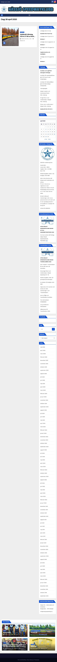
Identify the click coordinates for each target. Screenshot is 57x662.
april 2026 (42, 350)
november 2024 (44, 400)
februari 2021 (43, 539)
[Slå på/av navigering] (29, 15)
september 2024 (44, 406)
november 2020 (44, 549)
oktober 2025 (43, 367)
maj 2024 (42, 420)
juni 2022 (42, 486)
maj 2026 (42, 347)
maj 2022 (42, 489)
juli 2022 (42, 483)
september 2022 (44, 476)
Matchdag (7, 632)
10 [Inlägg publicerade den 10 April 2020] (50, 129)
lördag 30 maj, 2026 (8, 634)
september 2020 (44, 556)
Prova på (34, 632)
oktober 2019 (43, 592)
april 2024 (42, 423)
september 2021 (44, 516)
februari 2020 (43, 579)
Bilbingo (32, 644)
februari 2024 (43, 430)
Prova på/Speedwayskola (35, 630)
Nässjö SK (22, 32)
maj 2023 (42, 459)
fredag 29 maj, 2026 (36, 634)
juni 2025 (42, 380)
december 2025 (44, 360)
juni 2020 (42, 566)
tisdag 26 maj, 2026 (36, 648)
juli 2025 (42, 377)
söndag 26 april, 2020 (26, 38)
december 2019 (44, 586)
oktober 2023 (43, 443)
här (46, 240)
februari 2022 (43, 499)
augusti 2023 (43, 450)
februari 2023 (43, 469)
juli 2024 (42, 413)
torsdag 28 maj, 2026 (9, 648)
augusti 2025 (43, 373)
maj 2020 (42, 569)
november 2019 (44, 589)
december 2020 (44, 546)
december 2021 (44, 506)
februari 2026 (43, 357)
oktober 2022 (43, 473)
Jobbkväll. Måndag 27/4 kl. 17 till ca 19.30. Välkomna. (27, 36)
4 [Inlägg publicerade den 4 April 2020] (52, 126)
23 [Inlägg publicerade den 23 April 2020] (48, 134)
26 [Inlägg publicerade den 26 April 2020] (54, 134)
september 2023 (44, 446)
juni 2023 (42, 456)
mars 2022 (43, 496)
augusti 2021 (43, 519)
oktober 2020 (43, 552)
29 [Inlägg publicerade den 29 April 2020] (46, 136)
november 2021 (44, 509)
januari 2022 (43, 503)
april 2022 (42, 493)
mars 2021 (42, 536)
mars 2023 (43, 466)
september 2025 (44, 370)
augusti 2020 (43, 559)
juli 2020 (42, 562)
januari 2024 (43, 433)
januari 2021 (43, 542)
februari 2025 (43, 393)
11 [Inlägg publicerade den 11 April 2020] (52, 129)
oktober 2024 (43, 403)
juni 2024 (42, 416)
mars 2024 (43, 426)
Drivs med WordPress (22, 659)
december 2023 (44, 436)
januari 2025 (43, 396)
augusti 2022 (43, 479)
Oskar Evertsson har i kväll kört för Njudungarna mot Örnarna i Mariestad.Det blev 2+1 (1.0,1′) (14, 646)
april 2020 (42, 572)
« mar (45, 139)
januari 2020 (43, 582)
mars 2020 (43, 576)
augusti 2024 (43, 410)
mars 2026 (43, 353)
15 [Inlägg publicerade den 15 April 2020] (45, 131)
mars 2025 (43, 390)
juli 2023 (42, 453)
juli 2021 (42, 523)
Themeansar (36, 659)
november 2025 (44, 363)
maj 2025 (42, 383)
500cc (5, 630)
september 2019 (44, 596)
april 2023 (42, 463)
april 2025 (42, 386)
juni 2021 (42, 526)
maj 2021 (42, 529)
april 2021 (42, 532)
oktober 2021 (43, 513)
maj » (49, 139)
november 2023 (44, 440)
